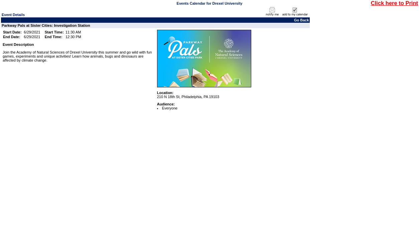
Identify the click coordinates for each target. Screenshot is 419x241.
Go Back (301, 20)
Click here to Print (394, 3)
